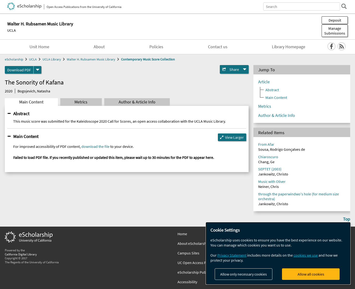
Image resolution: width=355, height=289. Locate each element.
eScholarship (14, 59)
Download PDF (19, 69)
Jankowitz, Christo (273, 174)
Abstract (21, 113)
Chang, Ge (266, 161)
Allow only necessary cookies (243, 274)
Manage (334, 31)
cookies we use (306, 255)
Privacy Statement (231, 255)
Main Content (31, 102)
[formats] (37, 70)
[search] (344, 6)
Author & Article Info (137, 102)
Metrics (80, 102)
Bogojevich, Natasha (34, 91)
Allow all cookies (311, 274)
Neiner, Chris (268, 186)
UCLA (11, 30)
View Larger (234, 137)
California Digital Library (21, 254)
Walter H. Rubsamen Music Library (91, 59)
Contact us (217, 46)
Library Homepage (288, 46)
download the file (95, 146)
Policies (156, 46)
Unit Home (39, 46)
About (99, 46)
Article (264, 81)
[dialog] (278, 253)
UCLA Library (52, 59)
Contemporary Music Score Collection (148, 59)
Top (346, 219)
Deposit (335, 20)
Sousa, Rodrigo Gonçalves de (281, 149)
